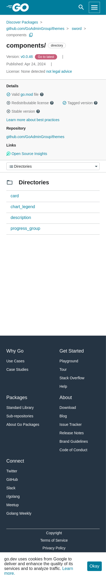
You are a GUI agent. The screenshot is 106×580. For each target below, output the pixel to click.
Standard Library (20, 407)
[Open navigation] (94, 7)
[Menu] (53, 166)
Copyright (54, 533)
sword (77, 28)
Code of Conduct (73, 450)
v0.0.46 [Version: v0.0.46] (20, 56)
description (21, 217)
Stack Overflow (71, 378)
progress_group (25, 228)
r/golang (13, 496)
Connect (15, 461)
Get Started (71, 351)
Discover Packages (22, 22)
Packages (16, 397)
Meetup (12, 505)
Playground (68, 361)
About (65, 397)
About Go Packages (22, 424)
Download (67, 407)
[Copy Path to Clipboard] (31, 35)
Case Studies (17, 369)
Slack (10, 488)
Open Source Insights (26, 154)
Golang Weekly (18, 513)
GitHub (12, 479)
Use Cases (15, 361)
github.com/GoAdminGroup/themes (35, 28)
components (16, 35)
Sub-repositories (19, 416)
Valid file (25, 94)
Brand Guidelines (73, 441)
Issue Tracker (70, 424)
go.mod (27, 94)
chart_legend (23, 206)
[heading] (22, 7)
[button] (8, 94)
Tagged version (80, 103)
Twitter (11, 471)
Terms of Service (54, 540)
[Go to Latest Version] (46, 56)
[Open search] (81, 7)
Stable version (23, 111)
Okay (94, 566)
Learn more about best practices (32, 120)
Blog (63, 416)
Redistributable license (30, 103)
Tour (63, 369)
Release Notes (71, 433)
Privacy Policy (54, 548)
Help (63, 386)
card (15, 196)
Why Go (15, 351)
